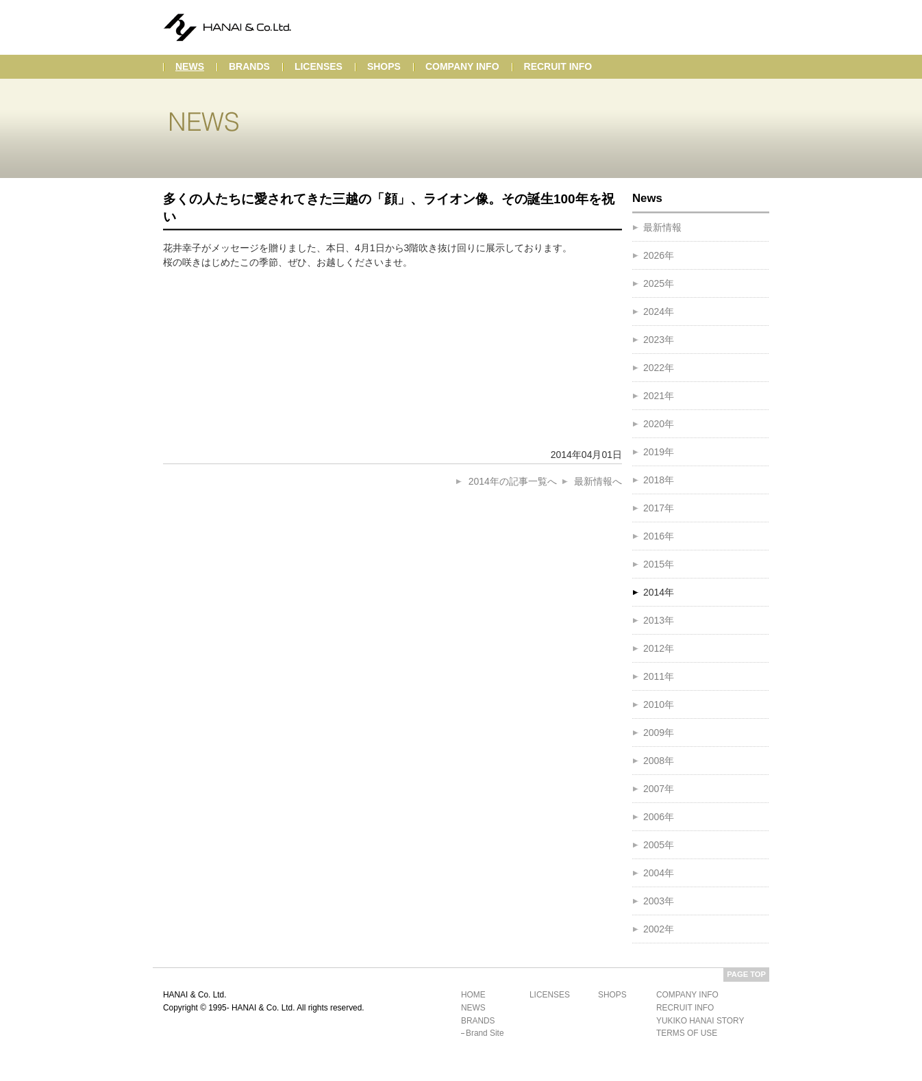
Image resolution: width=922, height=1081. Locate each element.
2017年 (658, 508)
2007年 (658, 788)
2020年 (658, 423)
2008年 (658, 760)
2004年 (658, 872)
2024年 (658, 311)
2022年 (658, 367)
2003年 (658, 900)
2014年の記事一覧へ (513, 481)
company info (462, 66)
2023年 (658, 339)
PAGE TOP (746, 974)
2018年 (658, 479)
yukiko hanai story (700, 1021)
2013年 (658, 620)
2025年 (658, 283)
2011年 (658, 676)
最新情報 (662, 227)
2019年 (658, 451)
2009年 (658, 732)
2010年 (658, 704)
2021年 (658, 395)
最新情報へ (598, 481)
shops (384, 66)
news (189, 66)
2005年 (658, 844)
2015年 (658, 564)
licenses (318, 66)
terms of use (686, 1033)
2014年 (658, 592)
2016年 (658, 536)
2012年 (658, 648)
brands (249, 66)
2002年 (658, 929)
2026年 (658, 255)
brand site (485, 1033)
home (473, 995)
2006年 (658, 816)
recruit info (558, 66)
